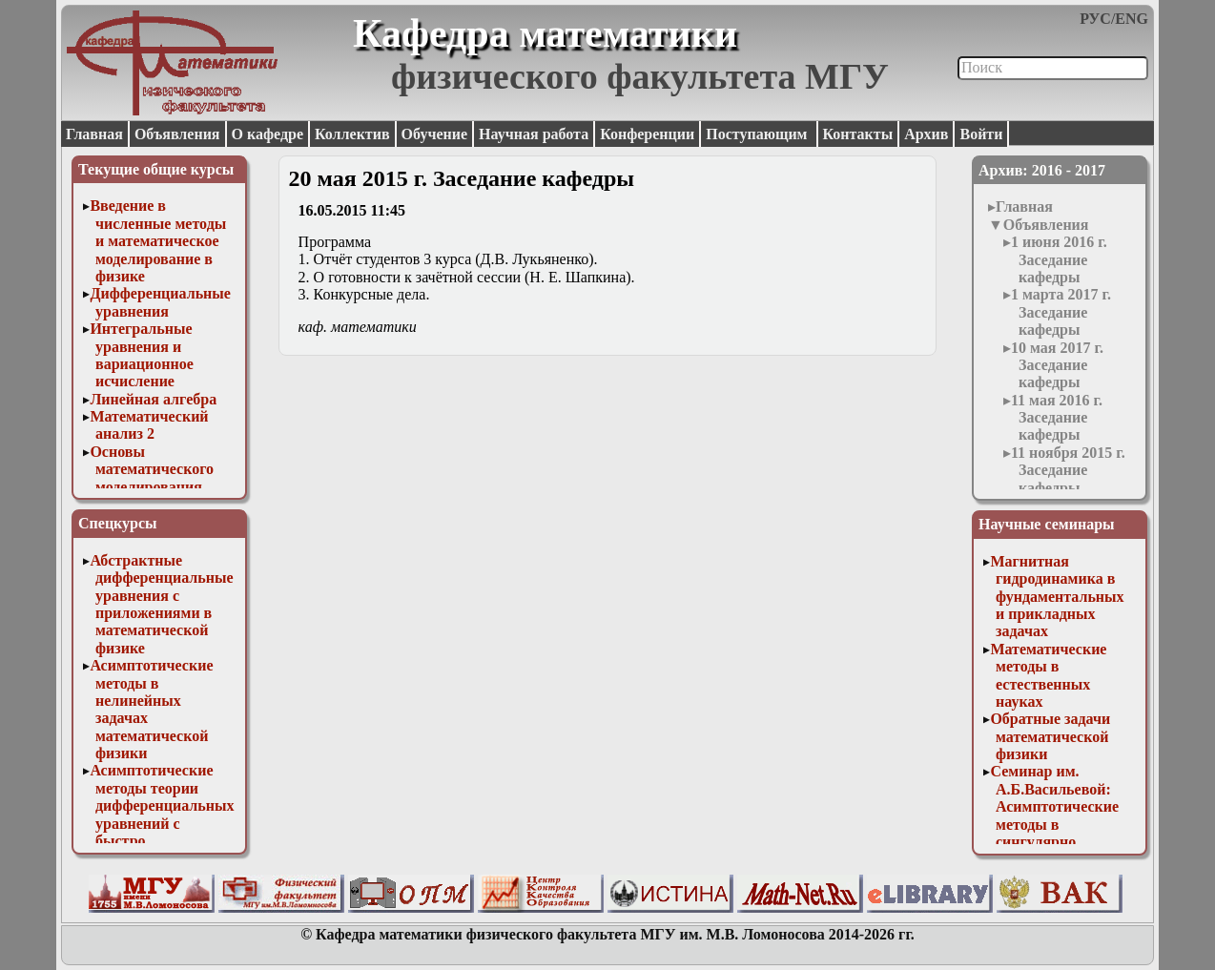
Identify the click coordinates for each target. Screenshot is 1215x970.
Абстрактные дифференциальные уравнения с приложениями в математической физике (161, 604)
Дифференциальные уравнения (160, 302)
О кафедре (267, 134)
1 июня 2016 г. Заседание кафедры (1059, 259)
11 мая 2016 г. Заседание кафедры (1056, 418)
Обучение (435, 134)
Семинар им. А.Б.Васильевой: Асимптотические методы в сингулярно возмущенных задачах (1054, 823)
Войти (980, 134)
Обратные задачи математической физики (1050, 736)
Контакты (858, 134)
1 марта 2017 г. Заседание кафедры (1061, 312)
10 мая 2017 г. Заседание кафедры (1057, 365)
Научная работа (533, 134)
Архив (926, 134)
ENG (1131, 18)
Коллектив (352, 134)
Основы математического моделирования (152, 469)
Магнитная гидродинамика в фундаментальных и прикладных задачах (1056, 596)
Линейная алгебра (153, 399)
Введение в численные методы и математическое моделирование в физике (158, 240)
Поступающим (758, 134)
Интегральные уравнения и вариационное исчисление (141, 354)
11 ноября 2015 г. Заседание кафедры (1068, 470)
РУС (1095, 18)
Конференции (647, 134)
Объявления (177, 134)
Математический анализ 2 (149, 425)
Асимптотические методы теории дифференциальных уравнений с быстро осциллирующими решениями (162, 822)
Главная (94, 134)
